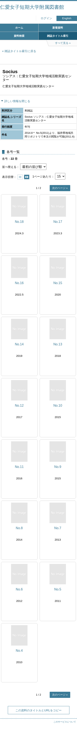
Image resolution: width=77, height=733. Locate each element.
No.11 (19, 467)
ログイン (46, 18)
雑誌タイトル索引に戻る (20, 51)
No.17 (57, 221)
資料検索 (19, 35)
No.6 (19, 589)
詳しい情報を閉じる (17, 101)
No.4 (19, 650)
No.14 (19, 344)
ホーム (19, 27)
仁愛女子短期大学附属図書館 (32, 7)
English (66, 18)
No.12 (19, 405)
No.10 (57, 405)
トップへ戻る (70, 722)
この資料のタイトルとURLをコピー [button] (38, 710)
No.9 (57, 467)
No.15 (57, 283)
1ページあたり (41, 176)
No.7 (57, 528)
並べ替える (9, 166)
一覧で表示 (20, 177)
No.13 (57, 344)
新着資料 (57, 27)
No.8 (19, 528)
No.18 (19, 221)
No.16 (19, 283)
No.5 (57, 589)
